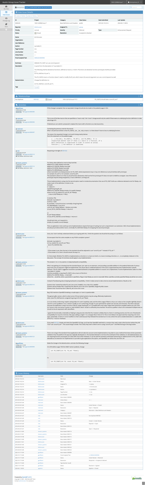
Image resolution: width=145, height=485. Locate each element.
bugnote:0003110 (29, 154)
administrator (22, 481)
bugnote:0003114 (29, 166)
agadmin (40, 468)
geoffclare (20, 108)
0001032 (36, 99)
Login (26, 7)
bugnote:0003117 (29, 266)
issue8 (37, 87)
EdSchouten (38, 27)
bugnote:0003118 (29, 284)
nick (18, 151)
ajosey (81, 27)
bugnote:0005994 (29, 347)
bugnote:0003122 (29, 326)
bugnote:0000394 (29, 122)
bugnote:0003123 (29, 336)
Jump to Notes (21, 16)
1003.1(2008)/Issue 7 (118, 2)
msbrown (20, 118)
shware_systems (22, 163)
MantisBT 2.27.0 (26, 477)
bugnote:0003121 (29, 296)
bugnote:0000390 (29, 112)
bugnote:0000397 (29, 132)
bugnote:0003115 (29, 237)
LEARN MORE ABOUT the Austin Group (40, 7)
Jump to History (32, 16)
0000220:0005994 (39, 58)
